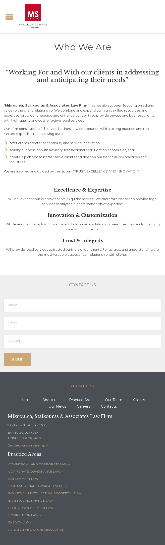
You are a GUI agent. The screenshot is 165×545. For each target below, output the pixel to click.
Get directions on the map (26, 445)
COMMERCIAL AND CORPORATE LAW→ (39, 464)
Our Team (113, 400)
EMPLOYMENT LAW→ (24, 479)
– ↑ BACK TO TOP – (82, 386)
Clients (139, 400)
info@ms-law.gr (31, 437)
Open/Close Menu (9, 16)
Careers (83, 406)
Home (26, 400)
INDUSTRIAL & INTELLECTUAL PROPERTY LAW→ (45, 493)
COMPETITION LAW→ (24, 515)
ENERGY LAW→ (20, 522)
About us (50, 400)
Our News (57, 406)
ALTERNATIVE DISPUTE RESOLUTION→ (37, 529)
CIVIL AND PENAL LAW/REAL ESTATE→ (38, 486)
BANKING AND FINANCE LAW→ (32, 500)
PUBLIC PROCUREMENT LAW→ (32, 508)
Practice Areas (81, 400)
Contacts (109, 406)
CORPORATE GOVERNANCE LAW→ (35, 471)
